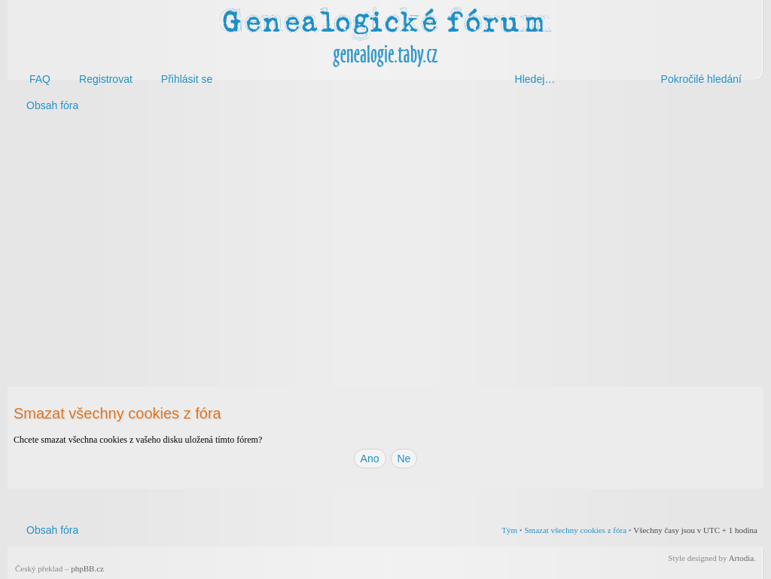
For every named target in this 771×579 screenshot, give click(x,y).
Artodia (741, 557)
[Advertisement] (385, 239)
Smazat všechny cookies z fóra (575, 530)
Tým (509, 530)
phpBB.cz (87, 568)
